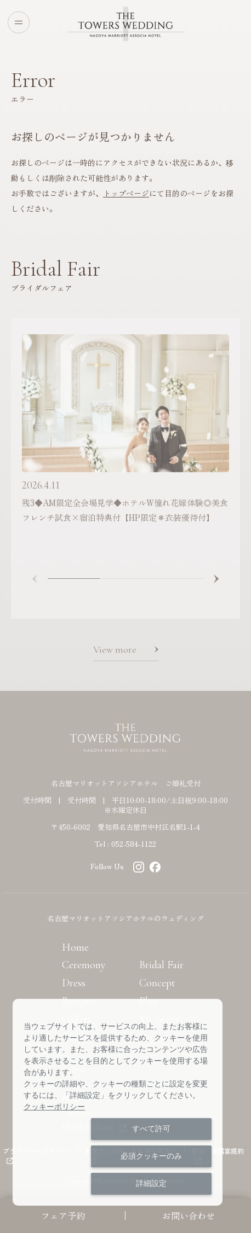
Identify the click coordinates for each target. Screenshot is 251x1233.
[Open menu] (19, 22)
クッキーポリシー (54, 1106)
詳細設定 (151, 1183)
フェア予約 (63, 1215)
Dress (73, 983)
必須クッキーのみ (151, 1155)
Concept (157, 983)
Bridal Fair (161, 965)
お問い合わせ (188, 1215)
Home (75, 947)
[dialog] (118, 1102)
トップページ (126, 193)
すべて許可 (151, 1128)
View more (114, 653)
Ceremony (84, 965)
